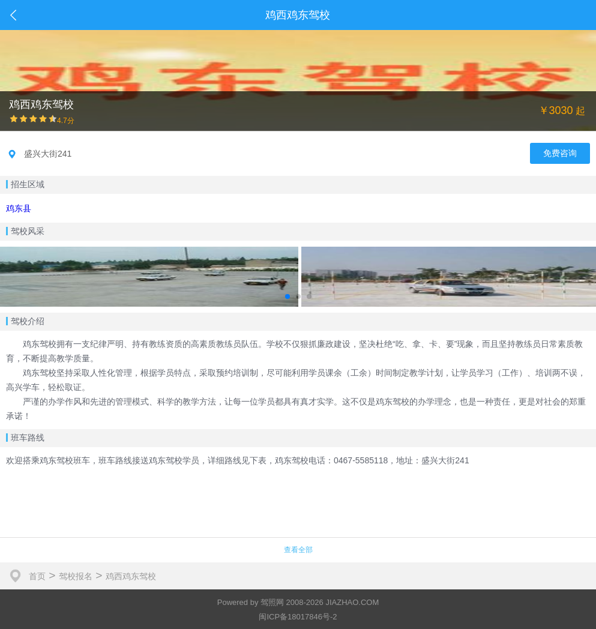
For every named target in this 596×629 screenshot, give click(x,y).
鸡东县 (18, 208)
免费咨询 (560, 153)
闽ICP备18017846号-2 (298, 616)
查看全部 (298, 550)
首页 (37, 576)
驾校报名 (75, 576)
